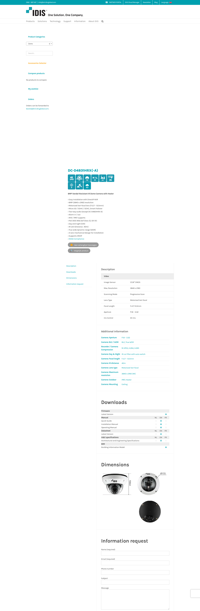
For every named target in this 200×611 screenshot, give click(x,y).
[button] (102, 21)
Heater (128, 380)
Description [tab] (71, 266)
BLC (123, 342)
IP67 (123, 380)
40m (124, 363)
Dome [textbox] (38, 44)
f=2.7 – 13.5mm (128, 358)
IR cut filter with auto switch (133, 354)
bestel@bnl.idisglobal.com (37, 108)
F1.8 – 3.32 (126, 337)
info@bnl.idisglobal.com (47, 2)
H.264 (131, 348)
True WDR (130, 342)
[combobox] (39, 44)
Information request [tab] (74, 284)
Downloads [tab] (71, 272)
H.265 (136, 348)
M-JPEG (125, 348)
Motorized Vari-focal (130, 368)
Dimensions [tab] (71, 278)
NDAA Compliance (76, 239)
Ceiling (125, 384)
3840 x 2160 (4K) (129, 373)
